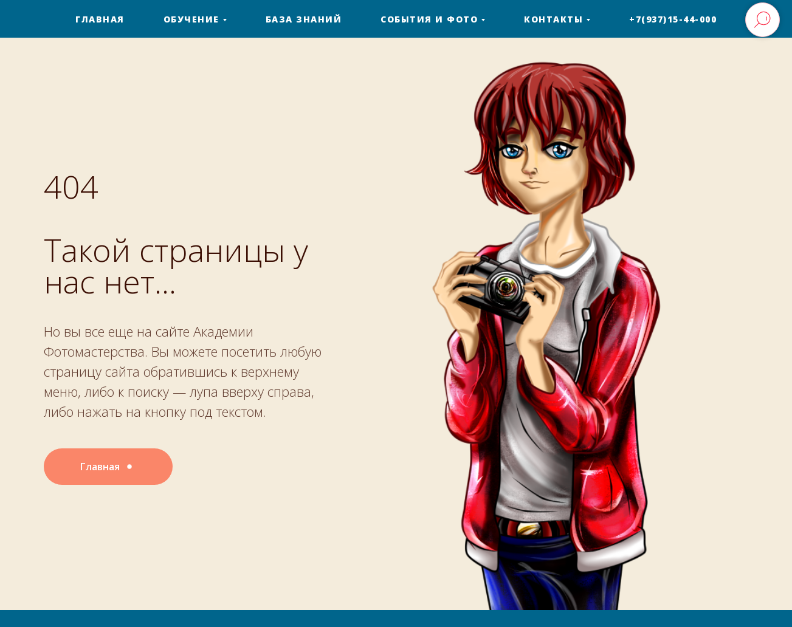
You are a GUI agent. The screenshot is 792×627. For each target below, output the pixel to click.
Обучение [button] (191, 19)
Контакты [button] (553, 19)
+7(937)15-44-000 (673, 19)
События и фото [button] (429, 19)
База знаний (304, 19)
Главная (100, 19)
